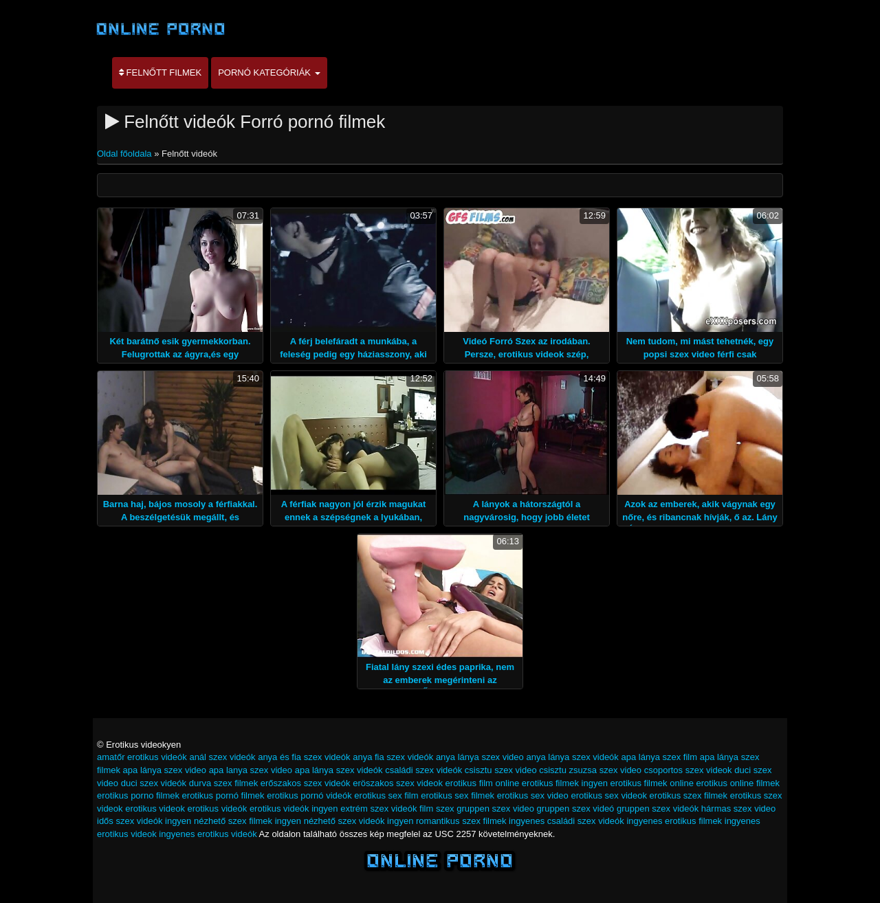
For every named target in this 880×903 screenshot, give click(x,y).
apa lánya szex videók (339, 770)
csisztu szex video (501, 770)
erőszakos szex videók (306, 783)
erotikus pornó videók (309, 795)
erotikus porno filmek (138, 795)
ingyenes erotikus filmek (674, 821)
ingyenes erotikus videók (207, 834)
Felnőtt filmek (160, 72)
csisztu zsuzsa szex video (590, 770)
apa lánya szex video (164, 770)
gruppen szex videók (657, 808)
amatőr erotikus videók (142, 757)
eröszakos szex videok (398, 783)
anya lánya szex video (480, 757)
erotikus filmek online (651, 783)
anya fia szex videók (393, 757)
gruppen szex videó (576, 808)
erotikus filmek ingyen (565, 783)
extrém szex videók (378, 808)
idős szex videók (129, 821)
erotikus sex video (533, 795)
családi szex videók (423, 770)
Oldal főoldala (125, 153)
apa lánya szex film (659, 757)
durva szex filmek (223, 783)
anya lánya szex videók (572, 757)
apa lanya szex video (250, 770)
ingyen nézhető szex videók (330, 821)
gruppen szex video (495, 808)
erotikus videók (218, 808)
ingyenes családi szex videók (566, 821)
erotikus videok (155, 808)
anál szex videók (222, 757)
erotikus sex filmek (457, 795)
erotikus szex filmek (688, 795)
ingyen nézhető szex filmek (218, 821)
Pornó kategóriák (269, 72)
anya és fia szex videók (304, 757)
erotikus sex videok (609, 795)
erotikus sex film (386, 795)
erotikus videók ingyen (294, 808)
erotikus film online (483, 783)
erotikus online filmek (738, 783)
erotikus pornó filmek (223, 795)
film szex (436, 808)
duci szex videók (153, 783)
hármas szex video (738, 808)
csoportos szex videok (688, 770)
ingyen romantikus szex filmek (446, 821)
